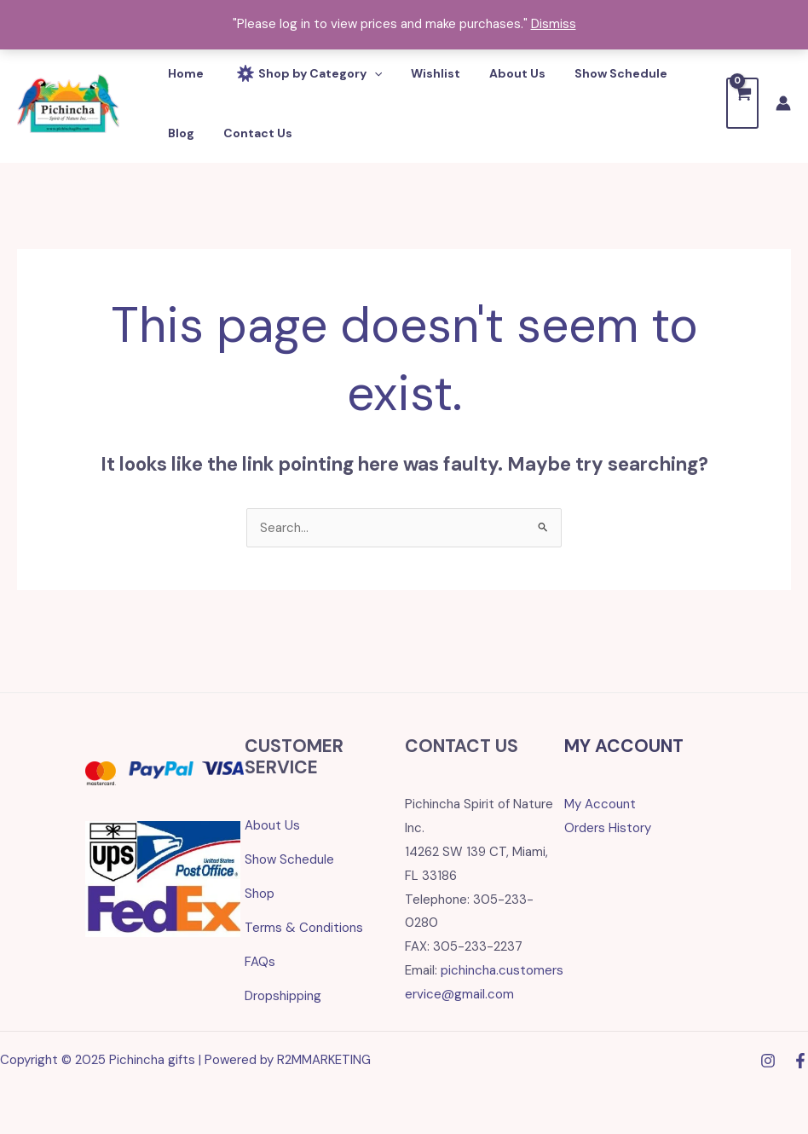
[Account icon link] (783, 103)
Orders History (607, 827)
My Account (600, 804)
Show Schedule (289, 859)
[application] (366, 73)
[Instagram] (768, 1060)
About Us (272, 825)
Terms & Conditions (304, 927)
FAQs (260, 961)
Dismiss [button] (553, 23)
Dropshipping (283, 995)
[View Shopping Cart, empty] (742, 103)
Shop (259, 893)
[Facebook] (800, 1060)
